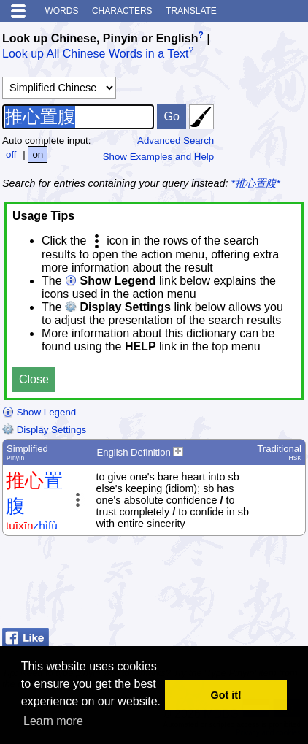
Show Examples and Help (159, 156)
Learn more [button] (53, 721)
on (37, 154)
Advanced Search (175, 140)
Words (61, 11)
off (11, 154)
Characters (122, 11)
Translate (191, 11)
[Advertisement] (189, 585)
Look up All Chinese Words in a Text (95, 54)
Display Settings (44, 429)
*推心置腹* (255, 183)
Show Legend (39, 412)
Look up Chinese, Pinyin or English (100, 38)
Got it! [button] (226, 695)
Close (34, 379)
